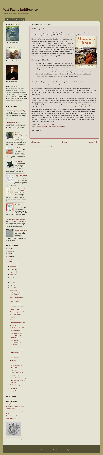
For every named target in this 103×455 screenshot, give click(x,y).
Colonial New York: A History (18, 378)
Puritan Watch (13, 325)
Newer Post (35, 142)
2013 (9, 248)
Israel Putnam (18, 161)
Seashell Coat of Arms (20, 230)
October (12, 269)
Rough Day (13, 370)
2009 (9, 259)
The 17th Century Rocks (16, 372)
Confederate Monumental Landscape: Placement (20, 134)
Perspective (13, 360)
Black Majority (14, 340)
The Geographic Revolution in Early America (18, 293)
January (12, 390)
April (11, 285)
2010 (9, 256)
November (13, 266)
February (12, 388)
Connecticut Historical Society (14, 411)
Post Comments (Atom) (45, 146)
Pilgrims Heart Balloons (16, 347)
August (12, 274)
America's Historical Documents (15, 343)
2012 (9, 251)
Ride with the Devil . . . (16, 330)
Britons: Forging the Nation (17, 322)
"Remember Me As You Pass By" (15, 110)
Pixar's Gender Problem (13, 122)
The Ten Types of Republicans (18, 328)
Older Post (93, 142)
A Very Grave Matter (12, 404)
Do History (9, 413)
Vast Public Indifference (20, 9)
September (13, 272)
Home (8, 20)
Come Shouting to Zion (16, 333)
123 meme (39, 126)
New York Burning (15, 385)
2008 (9, 261)
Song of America (14, 357)
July (11, 277)
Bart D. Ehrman (52, 126)
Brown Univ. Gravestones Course (15, 406)
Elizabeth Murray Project (13, 416)
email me (17, 100)
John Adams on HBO (15, 314)
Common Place (10, 408)
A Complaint (13, 290)
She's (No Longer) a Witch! (17, 312)
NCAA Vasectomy (15, 355)
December (13, 264)
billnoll (57, 450)
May (11, 282)
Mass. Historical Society (13, 418)
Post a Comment (38, 134)
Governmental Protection (16, 349)
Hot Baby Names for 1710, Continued (20, 189)
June (11, 280)
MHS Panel (13, 317)
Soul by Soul (18, 148)
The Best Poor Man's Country (18, 320)
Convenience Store (15, 363)
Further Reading (19, 20)
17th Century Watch (15, 352)
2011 (9, 253)
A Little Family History (16, 304)
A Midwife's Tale (14, 309)
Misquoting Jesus (14, 301)
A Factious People (15, 375)
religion (63, 126)
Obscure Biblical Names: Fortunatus (16, 219)
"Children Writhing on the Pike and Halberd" (20, 176)
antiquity (44, 126)
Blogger (68, 450)
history (59, 126)
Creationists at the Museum (17, 306)
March (12, 288)
